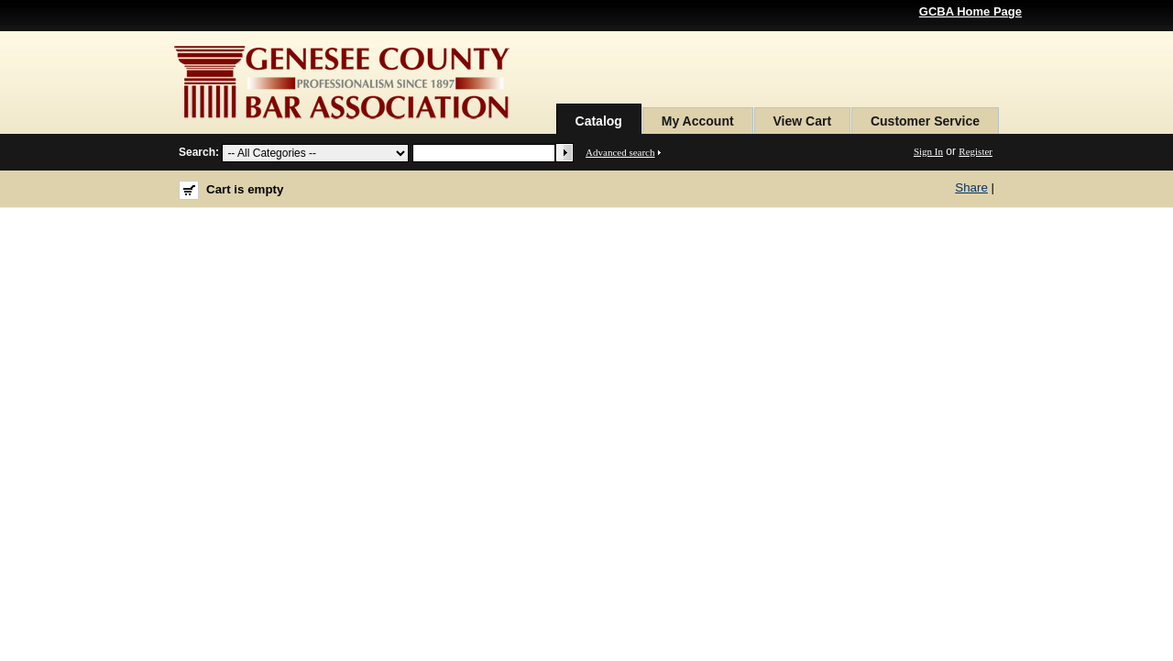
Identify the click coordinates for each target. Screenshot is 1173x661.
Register (975, 151)
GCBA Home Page (970, 11)
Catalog (599, 121)
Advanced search (620, 152)
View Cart (802, 121)
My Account (698, 121)
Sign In (928, 151)
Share (971, 187)
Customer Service (925, 121)
